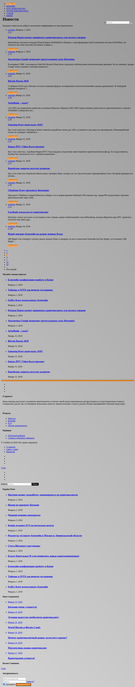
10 (7, 262)
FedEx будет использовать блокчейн (28, 300)
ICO (10, 423)
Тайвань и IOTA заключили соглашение (30, 290)
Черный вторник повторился (24, 515)
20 (7, 264)
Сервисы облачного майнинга (21, 438)
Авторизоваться (23, 685)
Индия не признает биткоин (23, 505)
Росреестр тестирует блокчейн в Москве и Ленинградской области (45, 535)
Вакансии (10, 452)
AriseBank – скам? (18, 102)
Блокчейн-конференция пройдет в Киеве (30, 279)
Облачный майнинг (16, 436)
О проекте (10, 447)
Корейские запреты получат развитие (29, 168)
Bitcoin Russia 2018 (18, 81)
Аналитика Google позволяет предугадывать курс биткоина (41, 59)
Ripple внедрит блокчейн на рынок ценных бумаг (35, 234)
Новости (10, 4)
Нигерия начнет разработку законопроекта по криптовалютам (43, 494)
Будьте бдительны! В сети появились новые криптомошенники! (43, 556)
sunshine (11, 30)
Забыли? (30, 681)
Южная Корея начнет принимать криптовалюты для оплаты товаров (47, 37)
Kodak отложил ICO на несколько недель (31, 525)
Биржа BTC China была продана (26, 146)
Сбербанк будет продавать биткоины (28, 190)
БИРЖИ (9, 16)
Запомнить (9, 684)
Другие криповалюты (17, 11)
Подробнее (13, 49)
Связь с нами (12, 449)
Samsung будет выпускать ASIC (25, 124)
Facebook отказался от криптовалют (28, 212)
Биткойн (10, 6)
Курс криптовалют (16, 9)
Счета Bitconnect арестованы (24, 545)
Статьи (9, 13)
